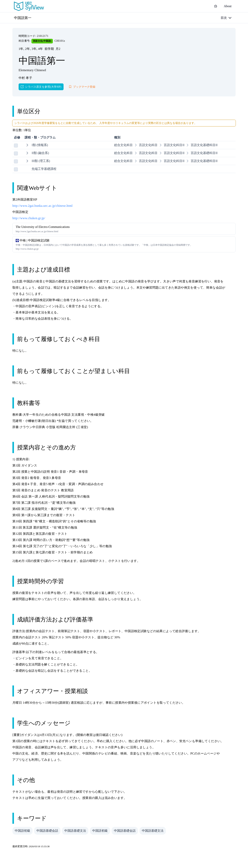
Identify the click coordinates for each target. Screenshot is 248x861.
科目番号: (25, 40)
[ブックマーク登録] (82, 86)
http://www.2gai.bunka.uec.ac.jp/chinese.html (42, 205)
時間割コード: (28, 36)
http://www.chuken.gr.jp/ (28, 218)
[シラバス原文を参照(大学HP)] (41, 86)
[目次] (226, 18)
